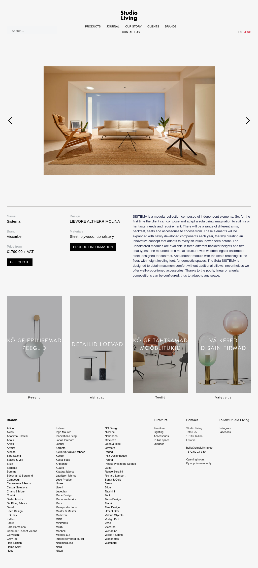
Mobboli (61, 530)
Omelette (110, 440)
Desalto (11, 507)
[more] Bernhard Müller (70, 538)
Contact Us (131, 32)
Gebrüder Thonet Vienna (22, 530)
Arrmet (11, 447)
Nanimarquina (64, 542)
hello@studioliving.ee (199, 447)
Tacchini (110, 491)
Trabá (108, 503)
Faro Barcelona (16, 526)
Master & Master (66, 511)
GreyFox (12, 538)
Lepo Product (64, 479)
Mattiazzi (61, 515)
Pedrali (109, 459)
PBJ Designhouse (116, 455)
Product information (93, 247)
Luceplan (61, 491)
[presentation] (10, 120)
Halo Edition (14, 542)
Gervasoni (13, 534)
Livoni (59, 487)
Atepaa (11, 451)
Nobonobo (111, 436)
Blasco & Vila (15, 459)
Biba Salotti (14, 455)
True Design (112, 507)
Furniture (160, 420)
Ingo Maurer (63, 431)
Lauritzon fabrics (66, 475)
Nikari (59, 550)
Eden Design (15, 511)
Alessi (10, 431)
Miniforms (62, 522)
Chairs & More (15, 491)
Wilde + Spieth (114, 534)
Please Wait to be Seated (120, 463)
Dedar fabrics (15, 499)
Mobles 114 (63, 534)
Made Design (64, 495)
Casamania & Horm (19, 483)
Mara (59, 503)
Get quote (19, 262)
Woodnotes (112, 538)
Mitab (59, 526)
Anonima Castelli (17, 436)
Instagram (225, 428)
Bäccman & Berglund (20, 475)
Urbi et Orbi (112, 511)
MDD (59, 519)
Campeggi (13, 479)
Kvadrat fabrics (65, 471)
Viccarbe (110, 526)
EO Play (12, 515)
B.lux (10, 463)
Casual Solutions (17, 487)
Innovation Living (66, 436)
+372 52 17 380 (196, 451)
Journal (113, 26)
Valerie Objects (114, 515)
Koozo (59, 455)
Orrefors (110, 447)
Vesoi (108, 522)
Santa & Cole (113, 479)
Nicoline (110, 431)
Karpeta (61, 447)
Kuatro (60, 467)
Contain (11, 495)
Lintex (59, 483)
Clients (153, 26)
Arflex (10, 443)
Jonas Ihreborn (65, 440)
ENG (247, 32)
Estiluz (11, 519)
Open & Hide (113, 443)
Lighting (159, 431)
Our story (133, 26)
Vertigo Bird (112, 519)
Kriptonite (61, 463)
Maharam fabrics (66, 499)
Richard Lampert (115, 475)
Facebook (225, 431)
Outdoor (159, 443)
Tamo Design (113, 499)
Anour (10, 440)
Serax (108, 483)
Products (93, 26)
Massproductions (66, 507)
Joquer (60, 443)
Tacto (108, 495)
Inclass (60, 428)
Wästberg (111, 542)
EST (241, 32)
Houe (10, 550)
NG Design (111, 428)
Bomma (11, 471)
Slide (108, 487)
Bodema (12, 467)
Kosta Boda (63, 459)
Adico (10, 428)
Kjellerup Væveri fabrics (70, 451)
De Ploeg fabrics (17, 503)
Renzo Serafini (114, 471)
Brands (171, 26)
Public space (161, 440)
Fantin (11, 522)
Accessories (161, 436)
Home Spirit (14, 546)
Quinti (108, 467)
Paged (109, 451)
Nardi (59, 546)
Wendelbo (111, 530)
